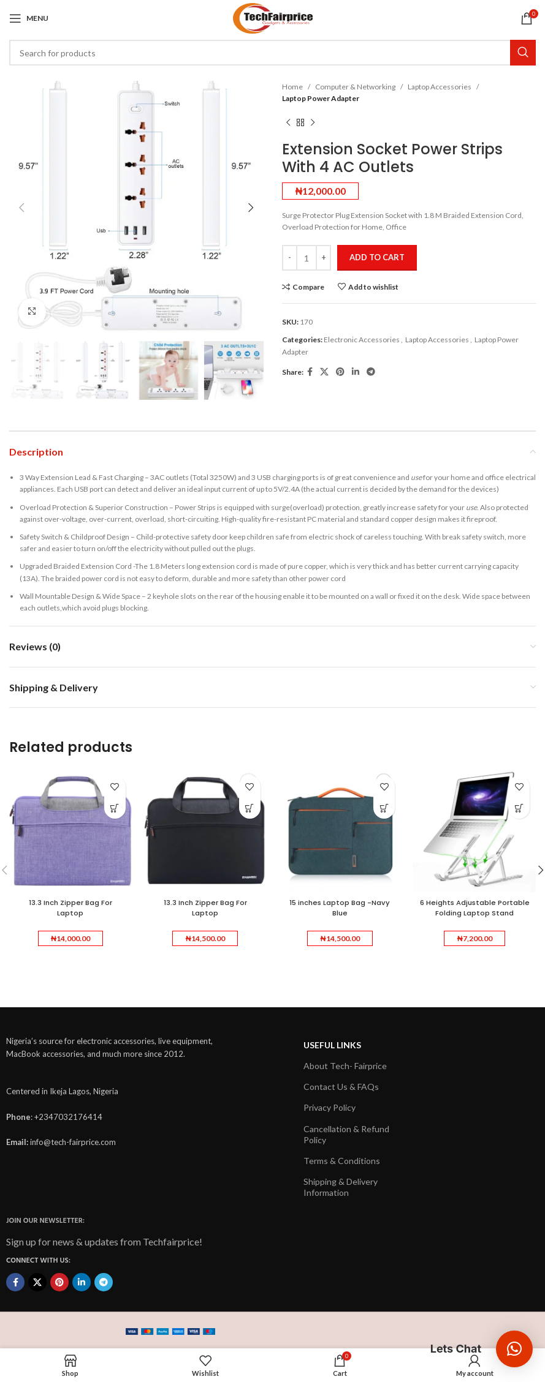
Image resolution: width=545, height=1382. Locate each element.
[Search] (272, 53)
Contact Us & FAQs (341, 1086)
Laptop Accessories (439, 86)
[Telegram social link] (371, 372)
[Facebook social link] (309, 372)
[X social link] (324, 372)
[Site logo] (273, 17)
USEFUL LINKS (332, 1045)
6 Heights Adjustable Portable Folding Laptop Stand (474, 912)
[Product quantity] (306, 258)
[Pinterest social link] (340, 372)
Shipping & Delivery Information (340, 1187)
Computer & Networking (355, 86)
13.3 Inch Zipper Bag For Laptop (70, 907)
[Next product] (313, 122)
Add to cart (377, 257)
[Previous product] (288, 122)
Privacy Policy (329, 1107)
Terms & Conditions (341, 1160)
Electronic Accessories (362, 339)
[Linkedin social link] (355, 372)
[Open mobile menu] (29, 18)
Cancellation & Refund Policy (346, 1133)
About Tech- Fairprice (345, 1066)
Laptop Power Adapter (320, 98)
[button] (115, 808)
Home (292, 86)
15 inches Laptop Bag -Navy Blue (340, 907)
